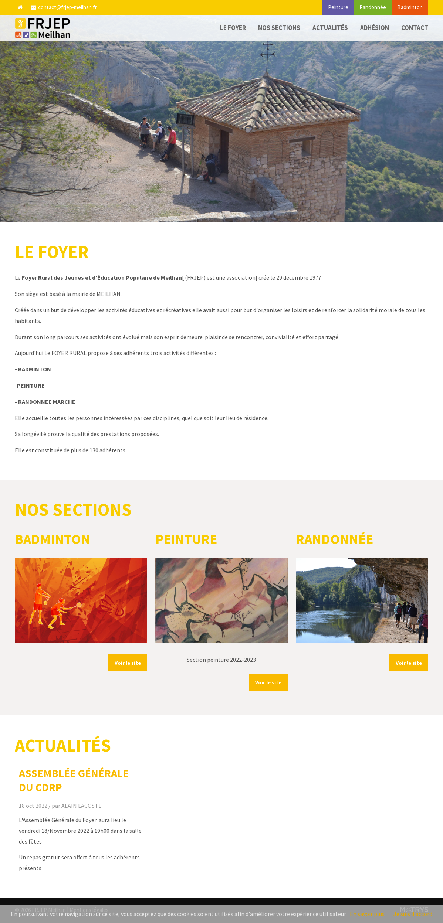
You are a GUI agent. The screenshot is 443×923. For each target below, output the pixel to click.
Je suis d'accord (412, 913)
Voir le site (128, 663)
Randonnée (372, 7)
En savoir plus (367, 913)
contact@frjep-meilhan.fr (64, 7)
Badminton (410, 7)
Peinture (338, 7)
